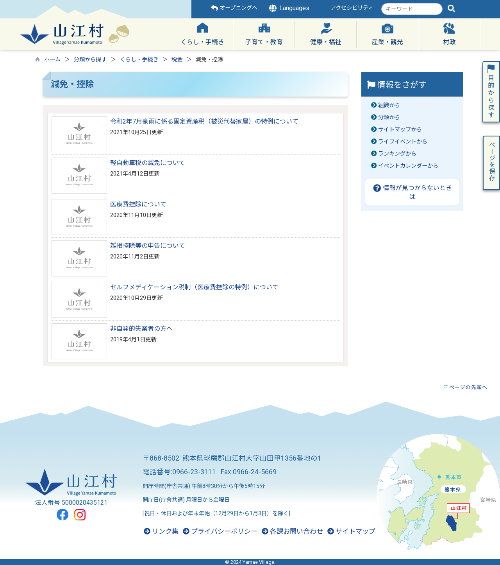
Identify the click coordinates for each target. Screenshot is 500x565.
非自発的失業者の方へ (141, 328)
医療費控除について (138, 204)
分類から (389, 117)
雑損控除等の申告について (147, 245)
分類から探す (90, 59)
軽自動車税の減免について (147, 163)
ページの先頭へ (468, 387)
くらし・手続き (139, 59)
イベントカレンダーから (408, 166)
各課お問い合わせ (292, 531)
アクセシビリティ (351, 8)
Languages (288, 8)
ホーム (52, 59)
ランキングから (397, 154)
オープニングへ (234, 8)
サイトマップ (351, 531)
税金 (176, 59)
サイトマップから (400, 129)
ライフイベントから (402, 141)
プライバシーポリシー (220, 531)
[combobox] (412, 9)
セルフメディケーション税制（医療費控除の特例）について (194, 287)
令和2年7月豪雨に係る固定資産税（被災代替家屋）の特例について (204, 121)
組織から (389, 105)
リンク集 (161, 531)
